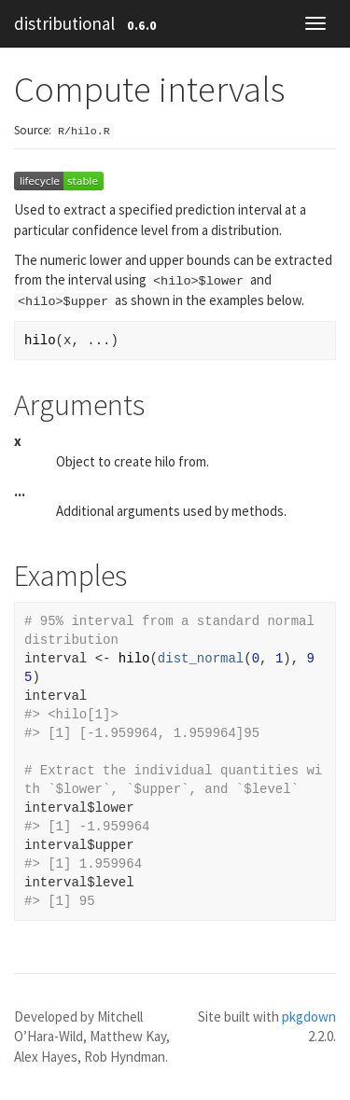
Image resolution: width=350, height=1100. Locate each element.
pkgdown (309, 1016)
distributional (64, 23)
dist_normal (201, 658)
